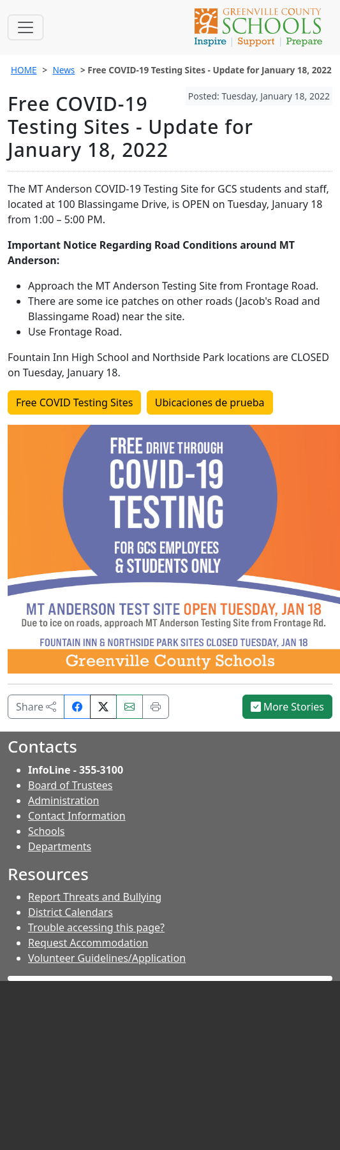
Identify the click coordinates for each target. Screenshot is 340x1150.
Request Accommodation (88, 943)
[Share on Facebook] (77, 707)
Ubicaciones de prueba (210, 402)
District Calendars (70, 912)
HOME (24, 70)
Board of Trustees (70, 785)
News (63, 70)
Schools (46, 831)
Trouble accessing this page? (96, 927)
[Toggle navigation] (25, 27)
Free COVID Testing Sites (74, 402)
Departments (59, 846)
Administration (63, 800)
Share (36, 707)
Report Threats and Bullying (94, 897)
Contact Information (77, 816)
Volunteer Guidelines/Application (107, 958)
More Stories (288, 707)
